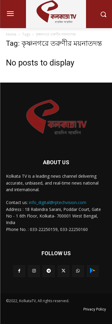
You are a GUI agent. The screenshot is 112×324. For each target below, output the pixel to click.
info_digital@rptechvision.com (57, 202)
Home (11, 34)
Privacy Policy (94, 309)
